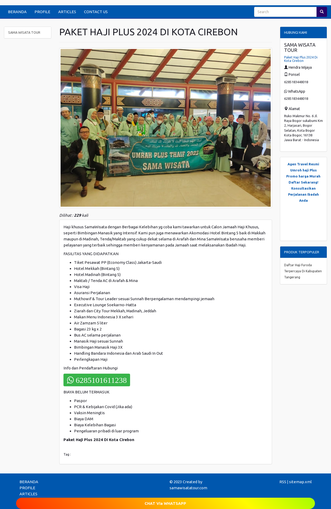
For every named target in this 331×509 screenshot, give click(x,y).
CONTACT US (96, 11)
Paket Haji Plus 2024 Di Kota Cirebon (301, 59)
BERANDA (17, 11)
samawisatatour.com (188, 488)
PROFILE (42, 11)
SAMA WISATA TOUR (24, 32)
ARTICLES (67, 11)
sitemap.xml (300, 482)
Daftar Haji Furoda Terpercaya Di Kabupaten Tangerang (303, 271)
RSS (282, 482)
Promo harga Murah (303, 176)
